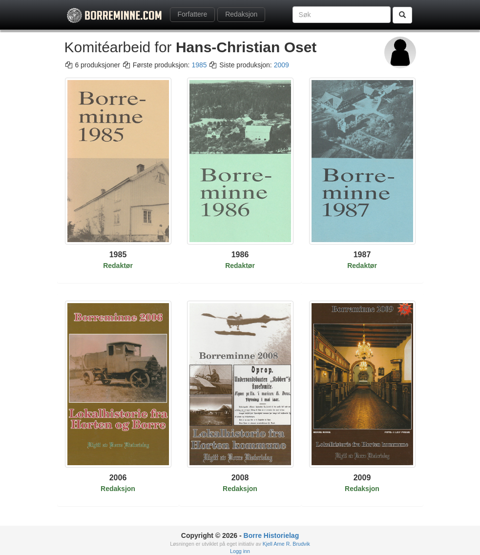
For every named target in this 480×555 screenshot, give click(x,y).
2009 (281, 65)
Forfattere (193, 14)
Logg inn (240, 551)
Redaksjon (241, 14)
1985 (199, 65)
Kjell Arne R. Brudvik (286, 544)
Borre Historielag (271, 535)
